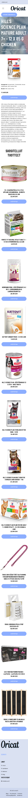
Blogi (3, 774)
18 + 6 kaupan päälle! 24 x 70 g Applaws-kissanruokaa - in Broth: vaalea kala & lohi (14, 192)
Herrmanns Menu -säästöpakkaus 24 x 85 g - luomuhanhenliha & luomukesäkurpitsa (14, 289)
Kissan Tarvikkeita (9, 14)
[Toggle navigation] (3, 8)
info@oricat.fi (4, 2)
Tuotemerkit (18, 84)
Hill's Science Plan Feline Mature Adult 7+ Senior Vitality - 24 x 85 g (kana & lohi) (14, 527)
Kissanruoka (11, 84)
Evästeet (19, 793)
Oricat (4, 765)
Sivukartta (19, 795)
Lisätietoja (14, 97)
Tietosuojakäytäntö (11, 795)
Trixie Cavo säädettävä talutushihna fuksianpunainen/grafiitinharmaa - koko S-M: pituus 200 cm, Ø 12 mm (14, 577)
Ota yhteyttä (13, 793)
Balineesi (4, 771)
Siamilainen (5, 768)
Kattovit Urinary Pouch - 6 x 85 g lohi (14, 337)
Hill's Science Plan (12, 86)
